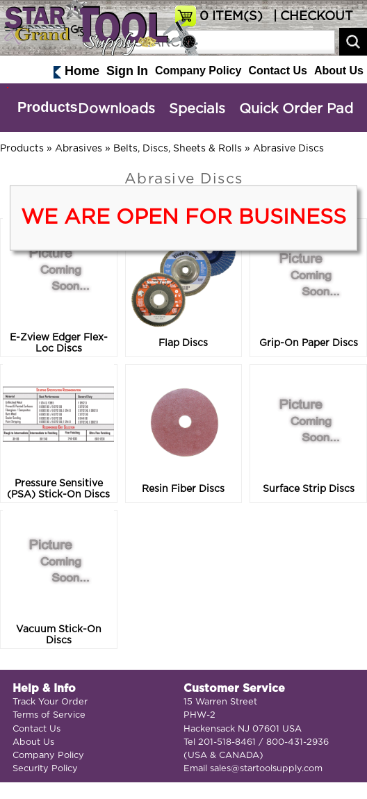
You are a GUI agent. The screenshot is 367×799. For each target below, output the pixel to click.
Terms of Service (49, 715)
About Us (339, 70)
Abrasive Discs (288, 149)
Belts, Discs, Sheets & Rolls (177, 149)
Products (47, 107)
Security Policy (45, 768)
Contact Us (277, 70)
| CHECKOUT (311, 16)
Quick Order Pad (296, 109)
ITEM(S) (231, 16)
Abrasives (78, 149)
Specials (197, 109)
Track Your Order (50, 702)
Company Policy (198, 70)
